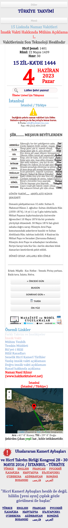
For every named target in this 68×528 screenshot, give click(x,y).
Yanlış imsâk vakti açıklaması (25, 361)
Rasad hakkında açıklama (22, 368)
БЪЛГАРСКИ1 (51, 472)
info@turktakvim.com (37, 123)
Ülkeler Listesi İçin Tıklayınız (28, 95)
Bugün (35, 287)
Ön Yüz (35, 308)
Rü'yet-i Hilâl (14, 349)
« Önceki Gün (35, 281)
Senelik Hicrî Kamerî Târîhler (25, 357)
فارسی (36, 480)
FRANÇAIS (39, 468)
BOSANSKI (21, 480)
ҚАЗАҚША (12, 472)
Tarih (35, 301)
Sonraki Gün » (35, 294)
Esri (39, 432)
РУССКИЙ (55, 468)
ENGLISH (23, 468)
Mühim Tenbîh (15, 342)
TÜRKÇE (9, 468)
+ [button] (9, 392)
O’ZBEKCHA (14, 476)
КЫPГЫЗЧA (30, 472)
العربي (49, 480)
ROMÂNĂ (52, 476)
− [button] (9, 397)
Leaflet (21, 432)
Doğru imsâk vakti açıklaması (25, 365)
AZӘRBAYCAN (34, 476)
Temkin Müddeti (16, 346)
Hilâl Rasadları (15, 353)
